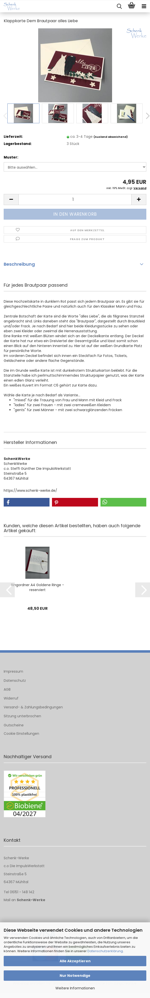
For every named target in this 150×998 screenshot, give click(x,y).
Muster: (11, 157)
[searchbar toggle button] (119, 6)
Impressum (13, 671)
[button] (11, 199)
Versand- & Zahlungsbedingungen (33, 707)
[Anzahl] (75, 199)
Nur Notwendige (75, 975)
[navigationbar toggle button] (144, 6)
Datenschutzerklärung (105, 951)
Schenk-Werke (31, 899)
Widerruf (11, 698)
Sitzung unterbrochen (22, 716)
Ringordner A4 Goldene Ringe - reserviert (37, 587)
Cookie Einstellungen (21, 733)
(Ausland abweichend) (111, 137)
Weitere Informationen (75, 988)
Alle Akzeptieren (75, 961)
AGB (7, 689)
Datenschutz (15, 680)
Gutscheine (14, 725)
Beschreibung (19, 264)
